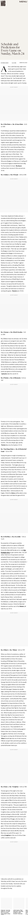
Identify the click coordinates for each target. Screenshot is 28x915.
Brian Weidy (5, 62)
